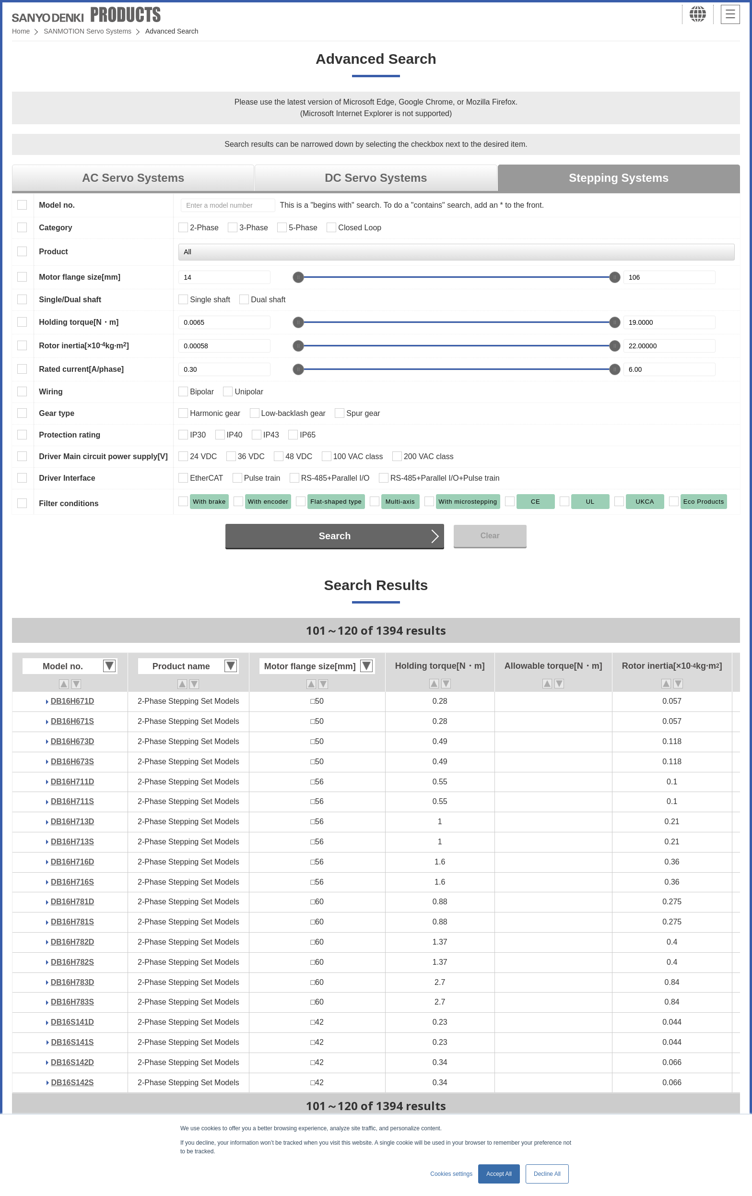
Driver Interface (67, 478)
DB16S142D (72, 1062)
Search (335, 536)
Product (53, 252)
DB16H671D (72, 701)
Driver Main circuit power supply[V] (103, 456)
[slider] (298, 277)
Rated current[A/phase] (81, 369)
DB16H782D (72, 942)
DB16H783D (72, 982)
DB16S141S (72, 1042)
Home (21, 31)
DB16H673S (72, 762)
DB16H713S (72, 842)
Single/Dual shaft (70, 300)
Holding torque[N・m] (78, 322)
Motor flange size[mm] (79, 277)
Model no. (57, 205)
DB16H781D (72, 902)
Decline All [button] (547, 1174)
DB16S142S (72, 1082)
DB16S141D (72, 1022)
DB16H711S (72, 801)
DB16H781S (72, 922)
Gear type (56, 413)
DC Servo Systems (376, 177)
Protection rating (69, 435)
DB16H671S (72, 721)
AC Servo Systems (133, 177)
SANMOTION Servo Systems (87, 31)
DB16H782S (72, 962)
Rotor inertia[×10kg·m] (84, 345)
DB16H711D (72, 782)
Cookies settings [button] (451, 1174)
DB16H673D (72, 741)
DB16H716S (72, 882)
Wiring (51, 392)
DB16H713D (72, 821)
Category (55, 228)
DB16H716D (72, 862)
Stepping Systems (619, 177)
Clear (490, 536)
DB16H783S (72, 1002)
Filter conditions (68, 503)
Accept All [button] (499, 1174)
